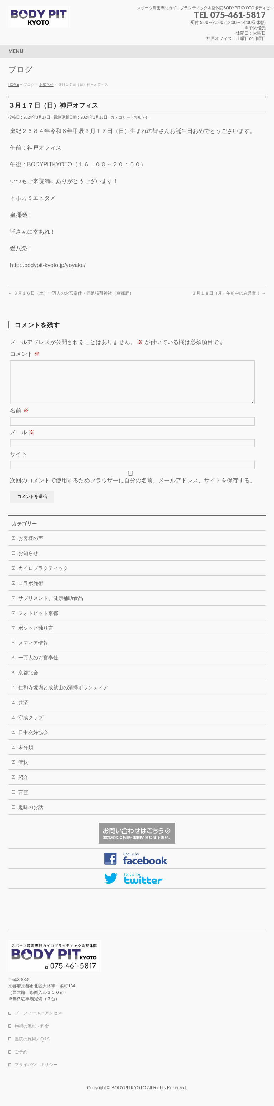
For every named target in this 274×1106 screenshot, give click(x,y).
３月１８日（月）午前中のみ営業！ (229, 293)
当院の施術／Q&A (32, 1039)
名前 (19, 419)
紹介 (23, 786)
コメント (25, 354)
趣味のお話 (30, 816)
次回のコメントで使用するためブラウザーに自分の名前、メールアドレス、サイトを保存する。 (132, 489)
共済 (23, 711)
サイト (18, 462)
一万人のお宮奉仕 (38, 666)
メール (22, 441)
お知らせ (141, 117)
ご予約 (21, 1052)
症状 (23, 771)
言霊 (23, 801)
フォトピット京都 (38, 621)
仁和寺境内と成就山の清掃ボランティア (63, 696)
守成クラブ (30, 726)
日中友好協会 (33, 741)
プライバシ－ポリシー (36, 1065)
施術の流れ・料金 (32, 1026)
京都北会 (28, 681)
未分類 (25, 756)
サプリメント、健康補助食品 (50, 606)
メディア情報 (33, 651)
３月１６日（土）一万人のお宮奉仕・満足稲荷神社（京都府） (70, 293)
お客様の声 (30, 547)
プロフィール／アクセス (38, 1013)
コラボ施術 (30, 591)
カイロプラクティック (43, 577)
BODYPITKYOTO (129, 1088)
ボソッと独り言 (35, 636)
